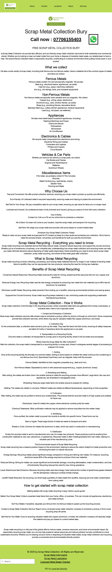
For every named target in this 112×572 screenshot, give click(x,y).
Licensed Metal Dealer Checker (55, 562)
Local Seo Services (59, 569)
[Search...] (17, 561)
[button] (81, 6)
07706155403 (67, 39)
